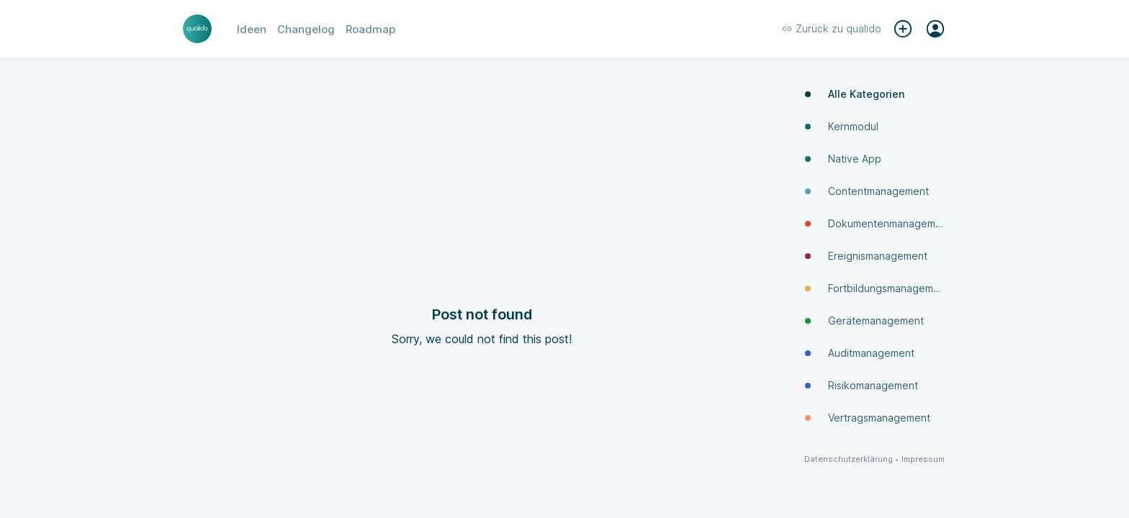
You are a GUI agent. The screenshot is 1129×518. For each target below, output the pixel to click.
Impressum (923, 459)
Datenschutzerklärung (848, 459)
